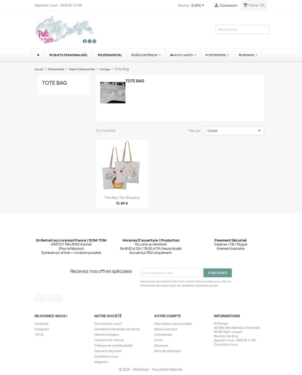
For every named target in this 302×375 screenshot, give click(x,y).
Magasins (101, 362)
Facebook (39, 298)
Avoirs (158, 340)
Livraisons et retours (109, 340)
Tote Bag (54, 82)
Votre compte (167, 316)
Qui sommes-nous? (108, 324)
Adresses (161, 345)
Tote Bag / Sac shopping (121, 197)
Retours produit (165, 329)
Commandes (163, 335)
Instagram (48, 298)
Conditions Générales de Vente (117, 329)
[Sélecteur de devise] (198, 5)
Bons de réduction (167, 351)
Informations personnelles (173, 324)
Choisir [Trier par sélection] (234, 130)
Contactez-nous (106, 356)
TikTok (57, 298)
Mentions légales (106, 335)
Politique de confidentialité (113, 345)
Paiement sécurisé (107, 351)
